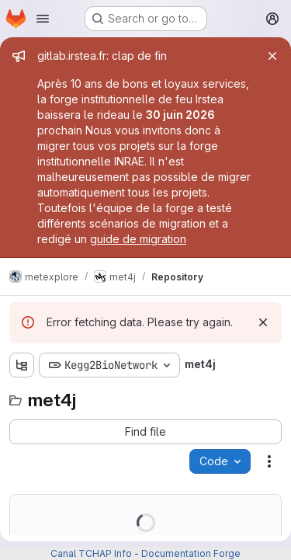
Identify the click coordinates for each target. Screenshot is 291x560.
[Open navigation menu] (42, 18)
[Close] (272, 56)
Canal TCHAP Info (91, 553)
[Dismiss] (263, 322)
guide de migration (138, 238)
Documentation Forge (191, 553)
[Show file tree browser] (21, 365)
